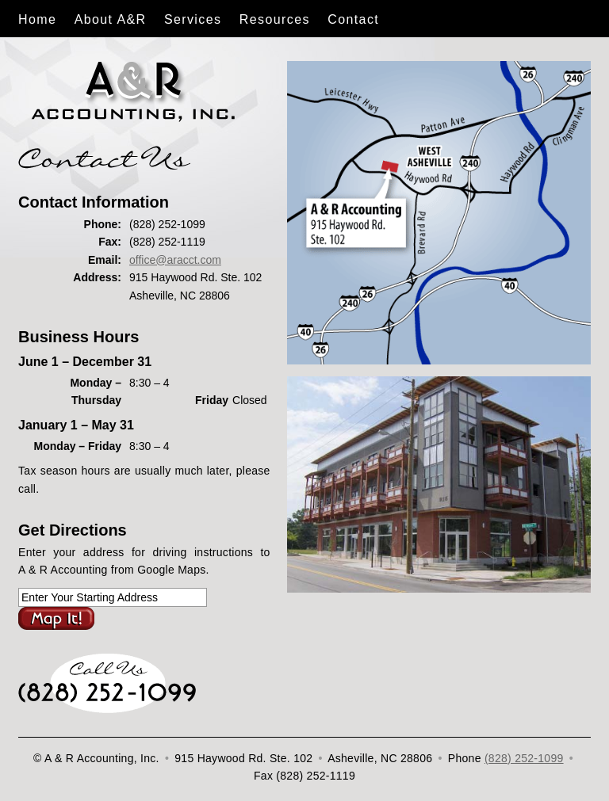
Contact (353, 19)
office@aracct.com (175, 260)
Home (37, 19)
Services (193, 19)
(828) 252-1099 (524, 758)
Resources (274, 19)
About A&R (111, 19)
